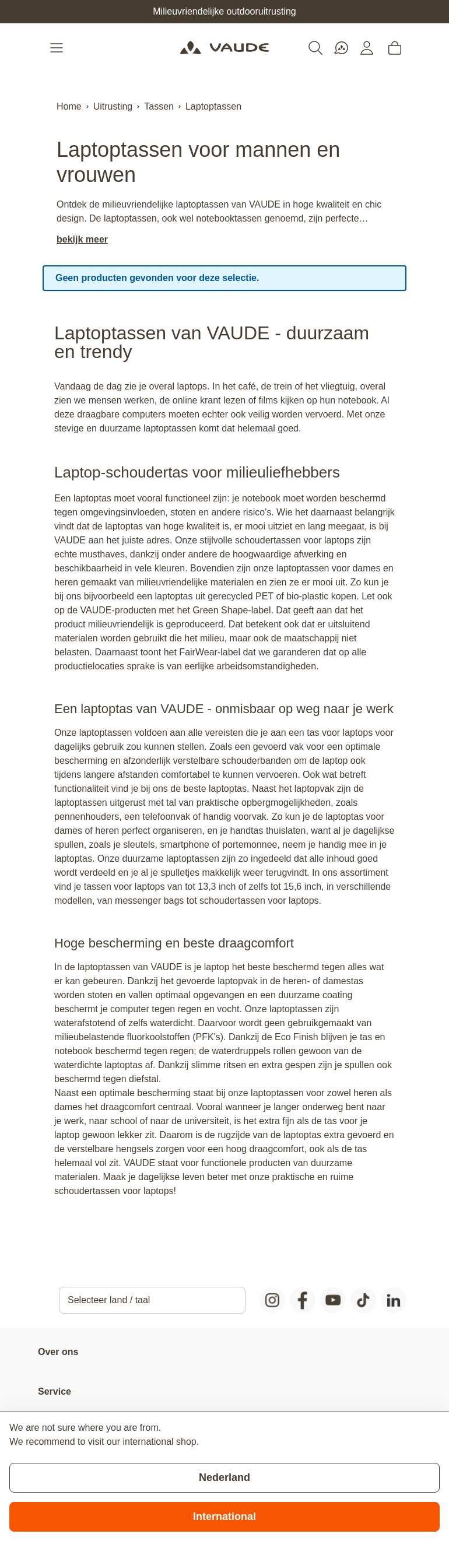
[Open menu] (58, 48)
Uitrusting (113, 106)
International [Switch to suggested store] (224, 1516)
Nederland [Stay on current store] (224, 1477)
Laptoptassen (213, 106)
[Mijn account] (366, 47)
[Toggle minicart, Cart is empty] (394, 47)
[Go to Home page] (224, 48)
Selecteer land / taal (109, 1300)
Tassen (159, 106)
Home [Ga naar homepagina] (69, 106)
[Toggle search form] (315, 47)
